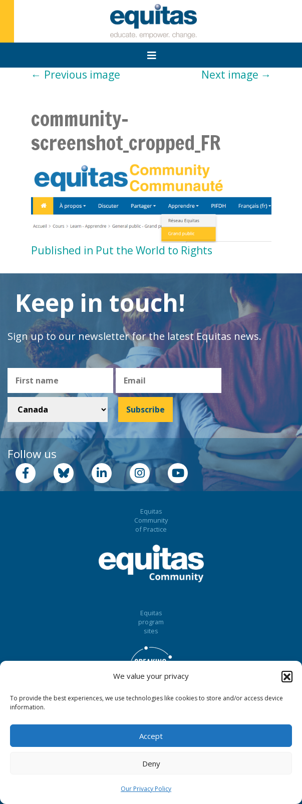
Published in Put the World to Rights (121, 250)
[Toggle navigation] (151, 55)
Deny (151, 763)
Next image (236, 75)
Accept (151, 736)
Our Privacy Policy (146, 788)
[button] (287, 676)
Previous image (75, 75)
